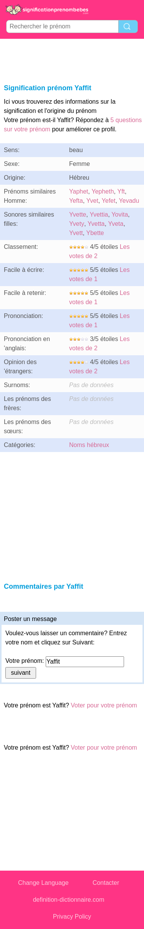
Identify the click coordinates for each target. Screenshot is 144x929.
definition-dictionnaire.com (68, 899)
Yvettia (98, 214)
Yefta (76, 200)
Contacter (106, 882)
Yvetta (96, 223)
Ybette (95, 233)
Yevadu (129, 200)
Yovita (119, 214)
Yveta (115, 223)
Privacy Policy (72, 916)
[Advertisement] (72, 60)
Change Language (43, 882)
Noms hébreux (89, 445)
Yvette (77, 214)
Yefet (109, 200)
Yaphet (78, 191)
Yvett (76, 233)
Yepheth (102, 191)
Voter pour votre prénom (104, 705)
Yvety (76, 223)
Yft (121, 191)
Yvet (92, 200)
